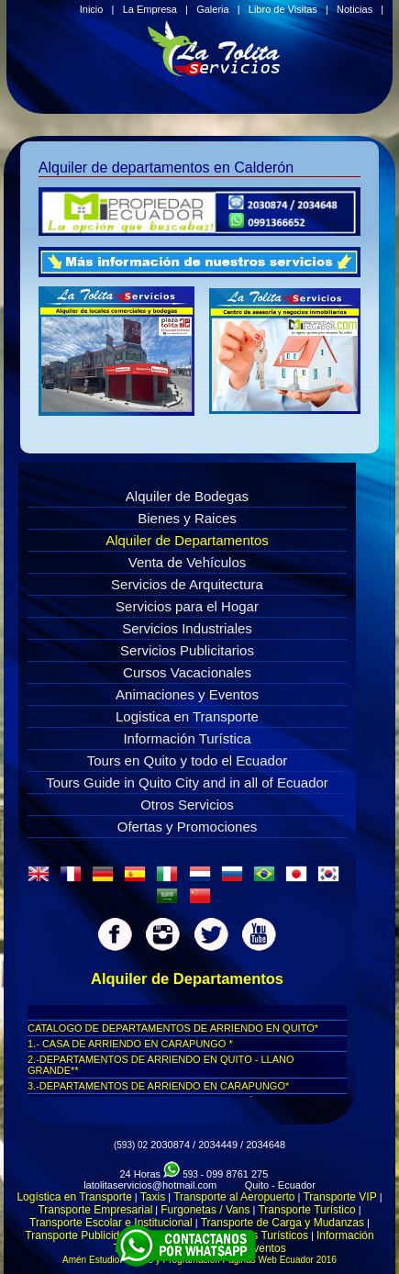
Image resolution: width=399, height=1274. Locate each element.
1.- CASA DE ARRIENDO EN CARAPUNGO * (130, 1043)
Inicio (92, 9)
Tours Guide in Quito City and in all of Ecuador (187, 782)
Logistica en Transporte (187, 716)
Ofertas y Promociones (187, 826)
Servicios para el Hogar (187, 606)
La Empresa (150, 9)
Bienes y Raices (187, 518)
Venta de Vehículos (187, 562)
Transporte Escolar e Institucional (111, 1222)
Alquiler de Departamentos (187, 540)
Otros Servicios (187, 804)
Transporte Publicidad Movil (93, 1235)
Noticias (354, 9)
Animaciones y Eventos (187, 694)
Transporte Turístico (306, 1209)
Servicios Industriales (187, 628)
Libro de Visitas (283, 9)
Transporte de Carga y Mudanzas (282, 1222)
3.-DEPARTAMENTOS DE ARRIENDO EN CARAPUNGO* (158, 1085)
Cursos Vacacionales (187, 672)
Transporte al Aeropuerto (233, 1196)
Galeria (212, 9)
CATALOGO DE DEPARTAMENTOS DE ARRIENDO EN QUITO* (173, 1028)
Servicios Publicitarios (187, 650)
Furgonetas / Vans (205, 1209)
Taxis (152, 1196)
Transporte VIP (339, 1196)
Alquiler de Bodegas (187, 496)
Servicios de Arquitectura (187, 584)
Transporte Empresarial (95, 1209)
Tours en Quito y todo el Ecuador (187, 760)
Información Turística (186, 738)
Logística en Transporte (74, 1196)
